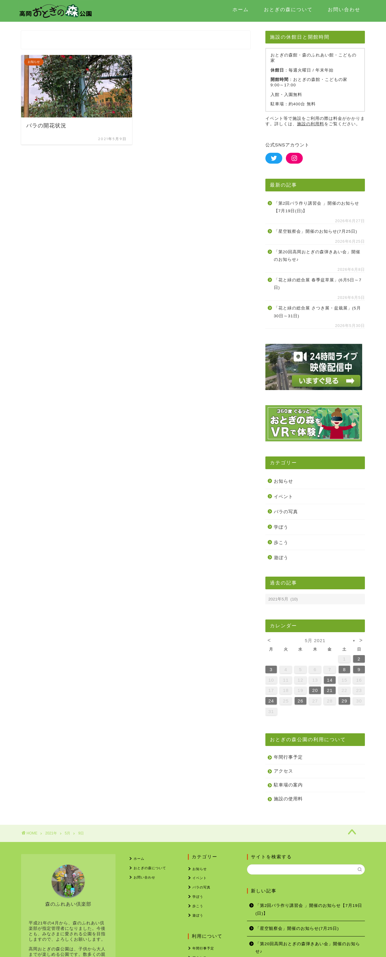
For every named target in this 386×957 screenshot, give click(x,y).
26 (300, 700)
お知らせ (283, 481)
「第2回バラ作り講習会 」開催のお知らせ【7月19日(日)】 (316, 207)
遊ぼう (281, 557)
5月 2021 (315, 640)
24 (271, 700)
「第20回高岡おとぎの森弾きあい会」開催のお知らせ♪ (317, 256)
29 (344, 700)
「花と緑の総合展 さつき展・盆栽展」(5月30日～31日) (317, 312)
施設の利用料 (310, 124)
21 (330, 690)
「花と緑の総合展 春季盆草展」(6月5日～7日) (318, 284)
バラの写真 (286, 511)
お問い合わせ (344, 9)
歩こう (281, 542)
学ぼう (281, 527)
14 (330, 680)
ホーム (241, 9)
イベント (283, 496)
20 (315, 690)
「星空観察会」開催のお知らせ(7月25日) (315, 231)
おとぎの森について (288, 9)
